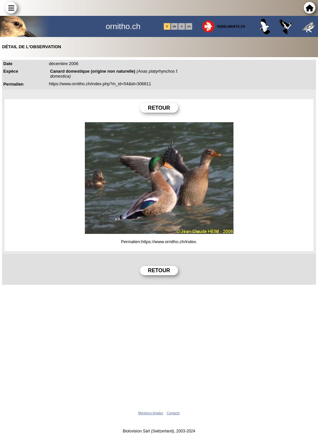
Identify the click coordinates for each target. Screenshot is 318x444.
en (189, 26)
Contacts (173, 413)
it (182, 26)
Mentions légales (150, 413)
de (174, 26)
